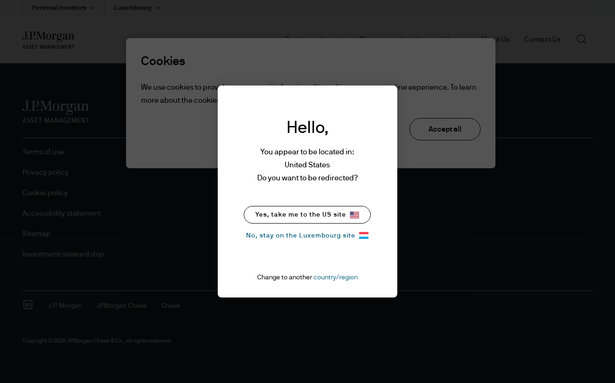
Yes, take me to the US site (307, 214)
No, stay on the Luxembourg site (307, 235)
